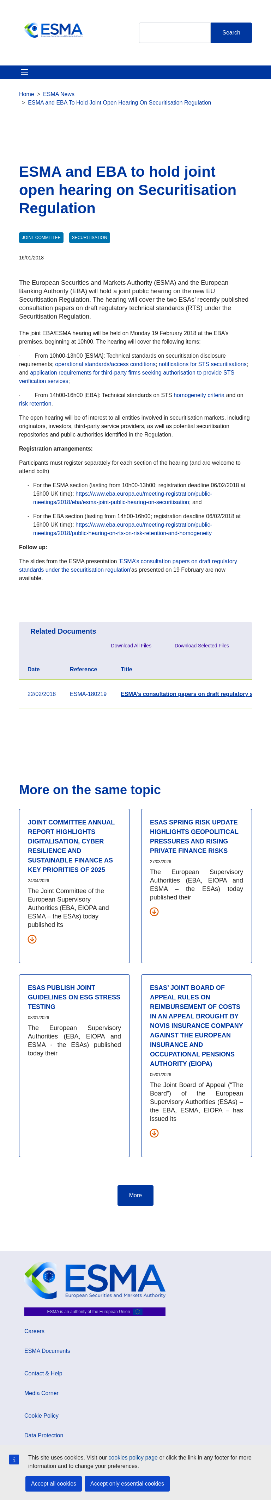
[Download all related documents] (32, 939)
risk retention (35, 404)
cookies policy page (133, 1458)
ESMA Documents (47, 1351)
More (135, 1195)
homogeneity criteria (200, 395)
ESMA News (58, 94)
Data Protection (43, 1435)
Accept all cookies (53, 1484)
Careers (34, 1331)
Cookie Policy (41, 1416)
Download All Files (131, 645)
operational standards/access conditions (105, 364)
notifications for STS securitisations (203, 364)
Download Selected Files (202, 645)
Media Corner (41, 1393)
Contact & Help (43, 1373)
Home (26, 94)
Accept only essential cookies (127, 1484)
